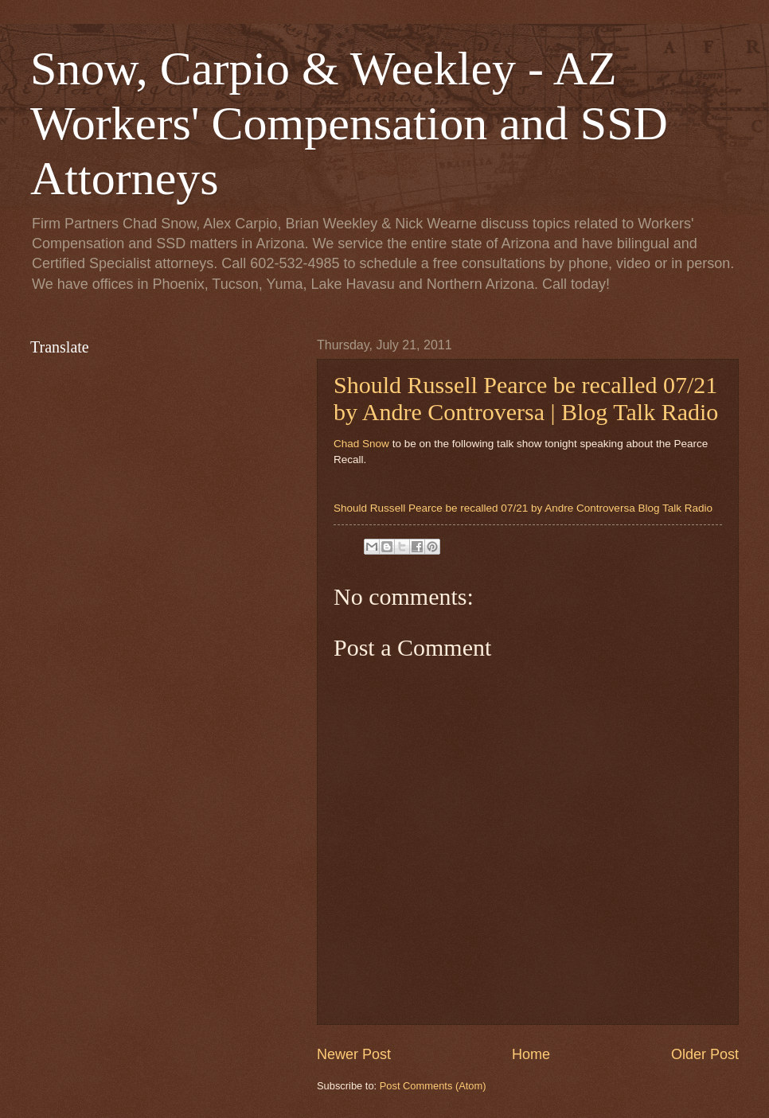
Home (531, 1054)
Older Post (705, 1054)
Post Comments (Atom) (433, 1086)
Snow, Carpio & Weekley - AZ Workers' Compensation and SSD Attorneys (349, 123)
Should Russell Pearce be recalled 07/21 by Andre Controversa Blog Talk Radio (523, 508)
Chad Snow (361, 444)
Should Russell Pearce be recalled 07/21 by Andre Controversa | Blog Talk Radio (526, 398)
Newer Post (354, 1054)
